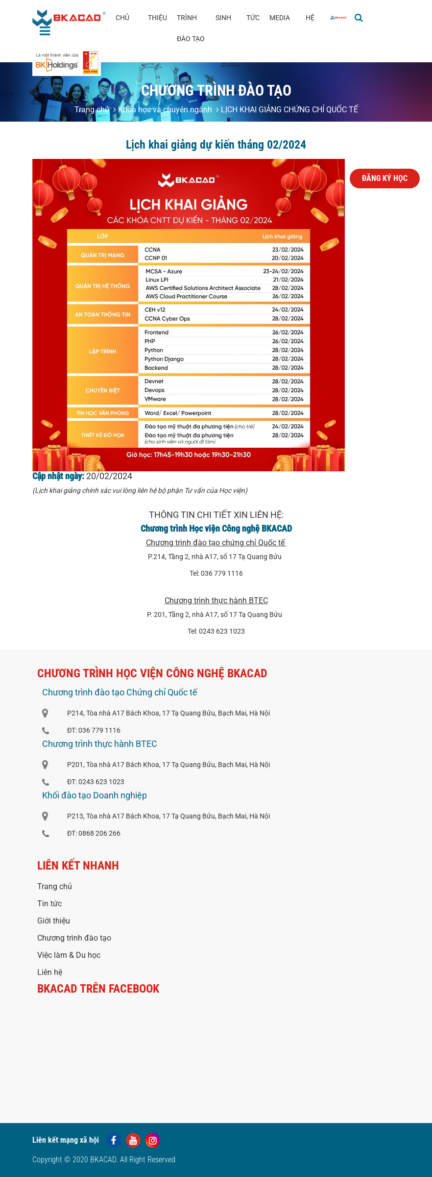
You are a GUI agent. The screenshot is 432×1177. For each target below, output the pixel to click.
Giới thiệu (53, 920)
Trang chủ (91, 109)
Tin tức (49, 903)
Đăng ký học (385, 178)
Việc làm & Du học (68, 955)
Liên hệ (49, 972)
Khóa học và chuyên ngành (162, 109)
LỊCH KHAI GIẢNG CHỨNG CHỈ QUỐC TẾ (287, 109)
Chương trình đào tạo (74, 938)
